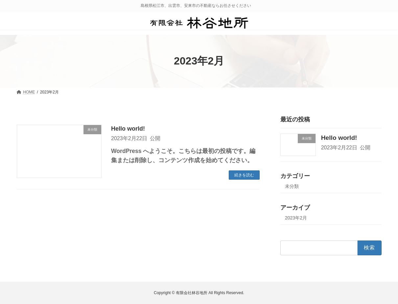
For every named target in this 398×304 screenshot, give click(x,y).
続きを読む (244, 175)
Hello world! (128, 128)
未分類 (292, 186)
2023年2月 (296, 217)
